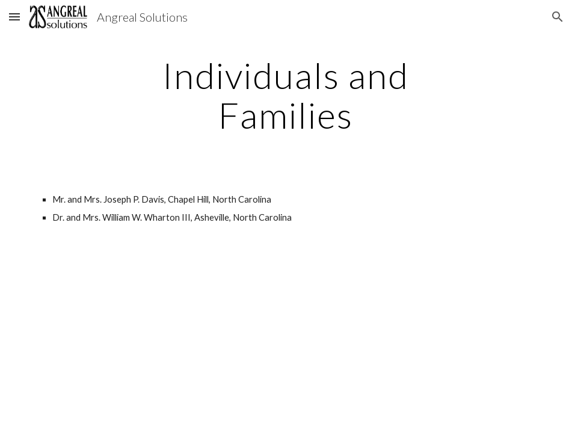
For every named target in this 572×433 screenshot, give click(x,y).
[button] (14, 16)
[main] (286, 95)
